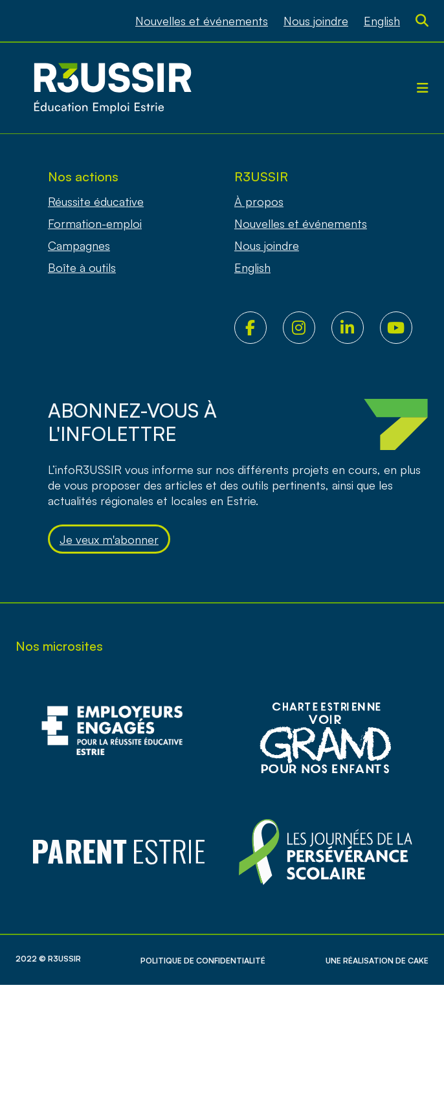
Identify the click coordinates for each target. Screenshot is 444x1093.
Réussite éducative (96, 201)
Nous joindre (315, 21)
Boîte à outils (82, 267)
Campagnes (79, 245)
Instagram (307, 327)
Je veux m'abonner (109, 539)
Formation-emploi (95, 223)
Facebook (258, 327)
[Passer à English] (382, 21)
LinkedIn (355, 327)
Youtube (404, 327)
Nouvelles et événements (201, 21)
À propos (258, 201)
